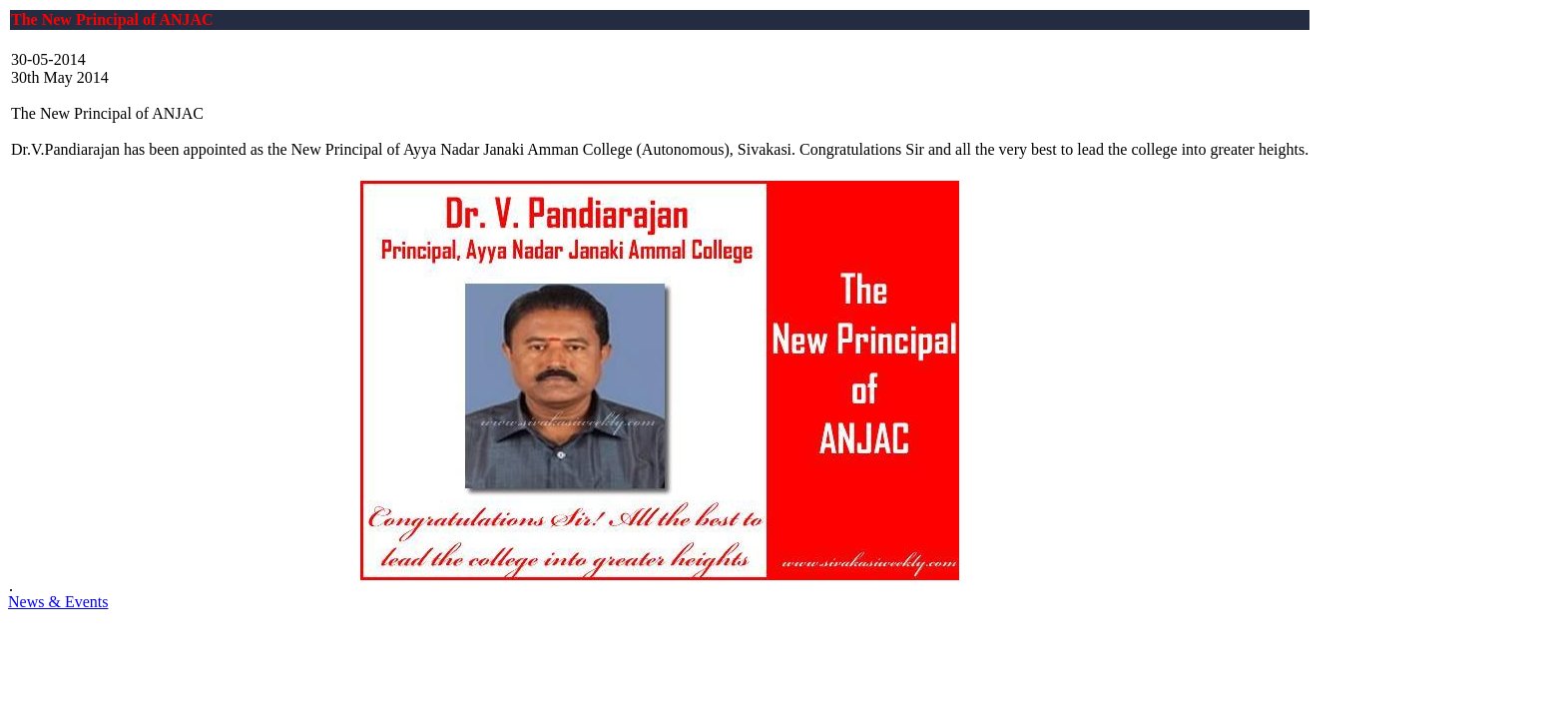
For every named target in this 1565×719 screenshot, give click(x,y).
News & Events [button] (58, 601)
